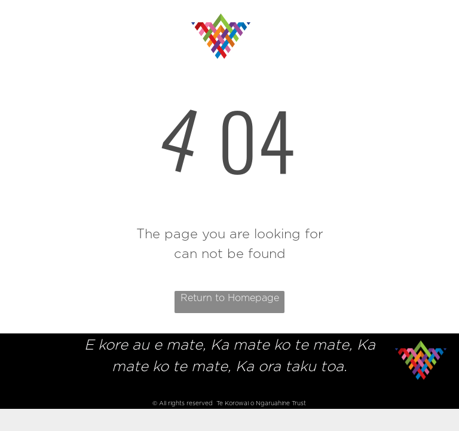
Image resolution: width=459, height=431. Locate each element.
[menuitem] (68, 20)
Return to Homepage (229, 298)
